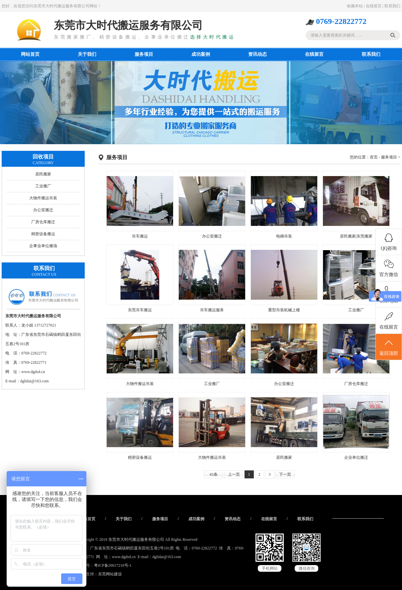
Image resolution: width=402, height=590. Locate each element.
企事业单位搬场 (43, 246)
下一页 (285, 474)
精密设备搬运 (43, 234)
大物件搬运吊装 (43, 198)
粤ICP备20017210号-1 (113, 565)
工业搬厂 (43, 186)
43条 (214, 474)
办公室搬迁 (43, 210)
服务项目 (144, 54)
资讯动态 (257, 54)
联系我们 (392, 6)
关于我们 (87, 54)
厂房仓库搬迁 (43, 222)
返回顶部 (389, 347)
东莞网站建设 (110, 574)
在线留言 (374, 6)
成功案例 (200, 54)
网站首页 (30, 54)
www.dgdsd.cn (33, 371)
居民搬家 (43, 174)
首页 (374, 157)
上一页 (234, 474)
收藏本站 (355, 6)
